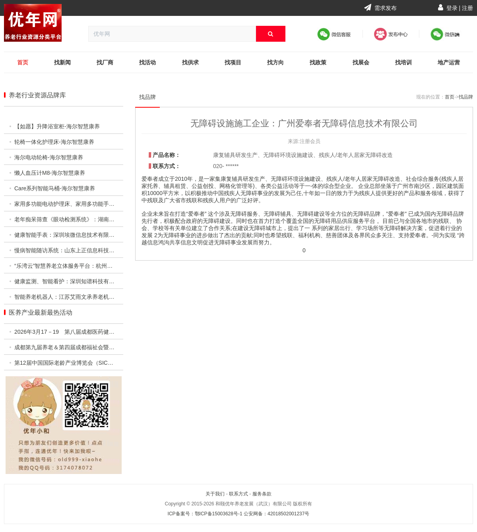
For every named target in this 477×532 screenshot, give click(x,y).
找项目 (233, 62)
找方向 (275, 62)
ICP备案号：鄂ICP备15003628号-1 (205, 514)
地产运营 (449, 62)
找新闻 (62, 62)
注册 (467, 8)
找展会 (361, 62)
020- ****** (226, 166)
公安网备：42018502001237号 (276, 514)
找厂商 (105, 62)
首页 (22, 62)
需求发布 (380, 8)
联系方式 (238, 494)
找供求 (190, 62)
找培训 (403, 62)
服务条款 (261, 494)
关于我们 (215, 494)
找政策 (318, 62)
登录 (452, 8)
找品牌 (147, 97)
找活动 (147, 62)
